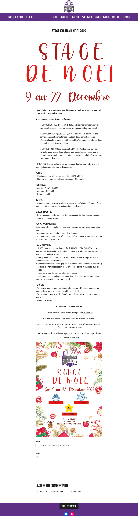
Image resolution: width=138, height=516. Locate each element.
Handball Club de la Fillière (20, 17)
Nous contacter (69, 506)
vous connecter (52, 491)
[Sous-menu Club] (58, 17)
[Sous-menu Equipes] (69, 17)
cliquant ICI (88, 313)
